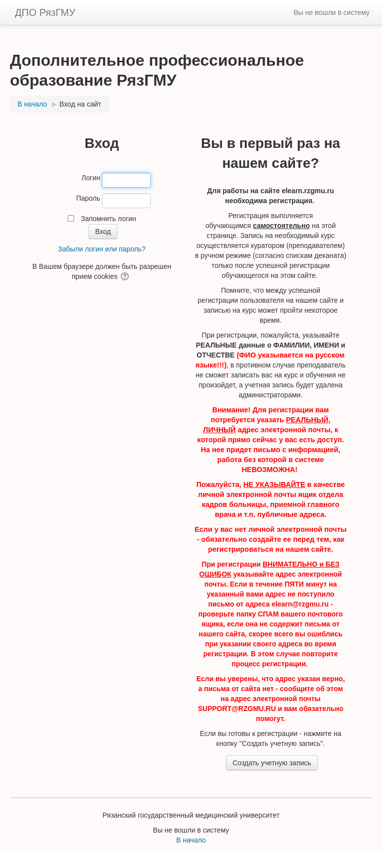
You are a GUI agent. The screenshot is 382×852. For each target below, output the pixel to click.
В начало (191, 840)
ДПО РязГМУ (45, 12)
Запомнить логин (108, 219)
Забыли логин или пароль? (101, 249)
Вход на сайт (80, 104)
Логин (91, 178)
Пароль (88, 198)
